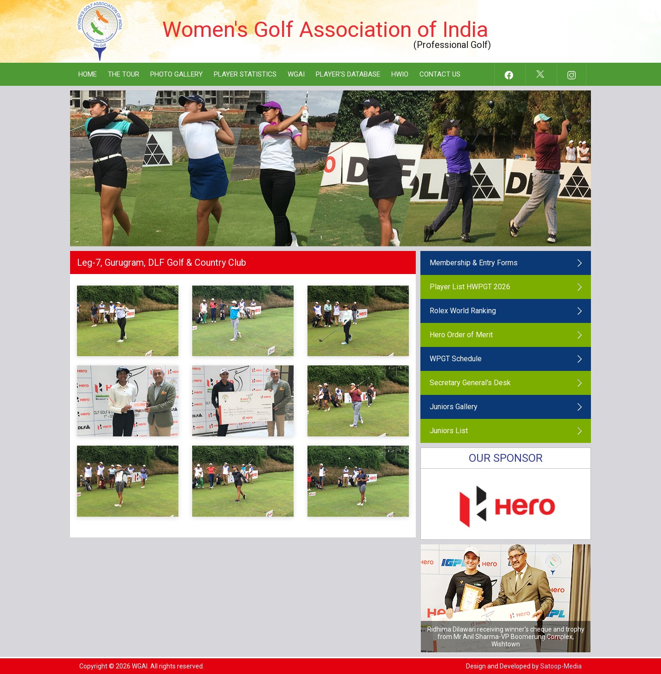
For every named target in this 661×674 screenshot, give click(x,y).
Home (87, 74)
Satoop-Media (561, 666)
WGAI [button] (296, 74)
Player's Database (348, 74)
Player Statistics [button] (245, 74)
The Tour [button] (123, 74)
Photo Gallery (176, 74)
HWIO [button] (399, 74)
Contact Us (439, 74)
